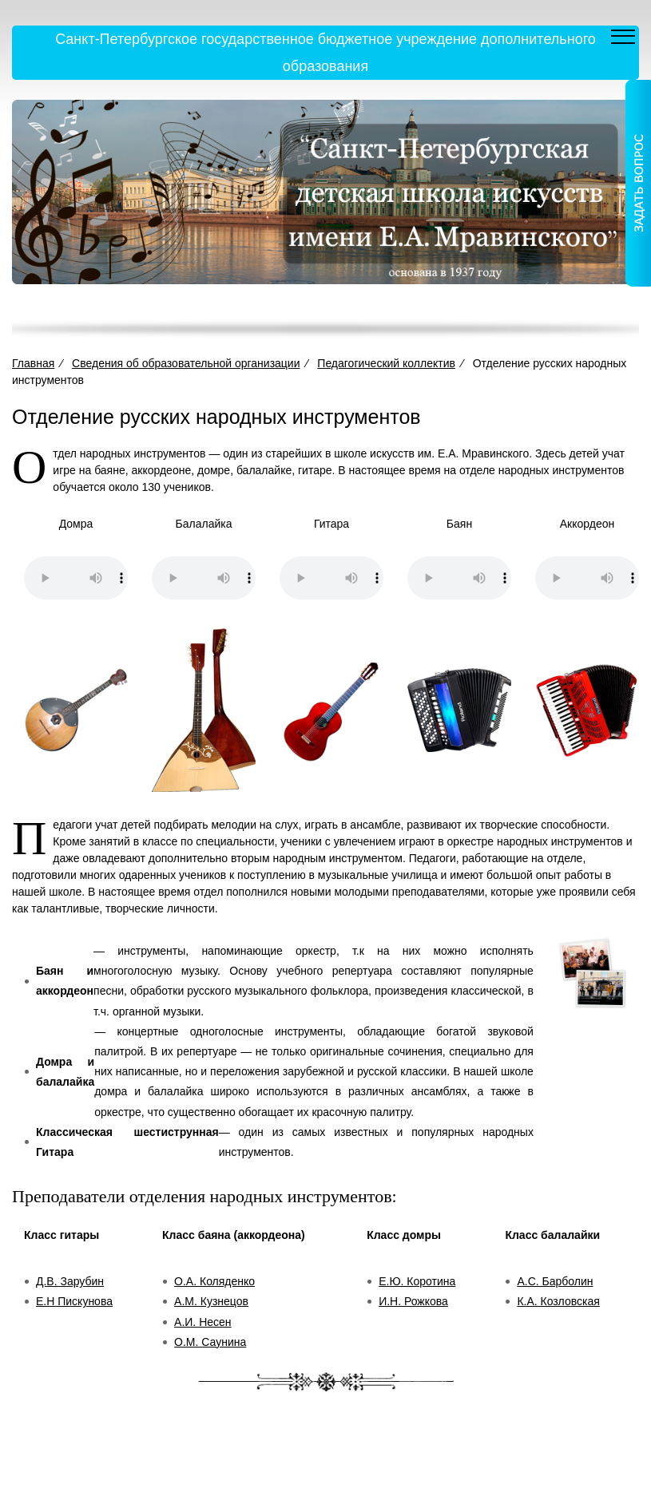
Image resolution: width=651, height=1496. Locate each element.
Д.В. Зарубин (70, 1281)
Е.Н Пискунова (74, 1301)
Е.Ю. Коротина (417, 1281)
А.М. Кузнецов (211, 1301)
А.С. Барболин (555, 1281)
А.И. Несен (202, 1322)
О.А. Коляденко (214, 1281)
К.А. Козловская (558, 1301)
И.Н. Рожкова (413, 1301)
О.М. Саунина (210, 1342)
